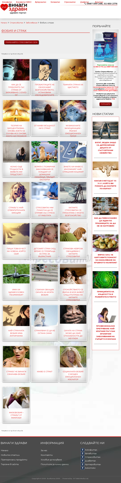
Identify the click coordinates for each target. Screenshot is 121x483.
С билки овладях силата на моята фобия (45, 292)
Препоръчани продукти (14, 459)
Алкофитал (7, 2)
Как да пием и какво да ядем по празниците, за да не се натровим (105, 222)
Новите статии (10, 455)
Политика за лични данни (55, 464)
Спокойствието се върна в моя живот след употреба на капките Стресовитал (73, 295)
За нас (44, 450)
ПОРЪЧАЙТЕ (105, 104)
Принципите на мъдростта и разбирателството (105, 294)
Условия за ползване (51, 459)
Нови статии (102, 114)
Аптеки (7, 6)
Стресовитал (70, 2)
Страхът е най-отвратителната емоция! (16, 210)
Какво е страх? (44, 372)
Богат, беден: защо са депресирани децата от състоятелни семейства (105, 147)
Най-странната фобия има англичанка (16, 333)
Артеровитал (40, 2)
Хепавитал (55, 2)
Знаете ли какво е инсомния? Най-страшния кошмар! (73, 169)
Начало (4, 23)
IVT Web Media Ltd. (81, 478)
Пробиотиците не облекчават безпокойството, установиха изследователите (44, 90)
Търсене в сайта (10, 464)
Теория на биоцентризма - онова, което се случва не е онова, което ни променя (16, 131)
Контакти (21, 6)
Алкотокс (99, 2)
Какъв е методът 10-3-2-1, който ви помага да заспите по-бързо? (105, 185)
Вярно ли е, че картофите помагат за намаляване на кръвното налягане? (105, 259)
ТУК (113, 99)
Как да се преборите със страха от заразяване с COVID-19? (16, 90)
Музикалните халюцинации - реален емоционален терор (73, 131)
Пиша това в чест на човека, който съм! (16, 251)
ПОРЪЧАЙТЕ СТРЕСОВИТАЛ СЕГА (21, 42)
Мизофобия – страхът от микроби (16, 415)
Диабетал (84, 2)
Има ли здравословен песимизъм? (16, 292)
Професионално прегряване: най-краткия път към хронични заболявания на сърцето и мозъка (105, 332)
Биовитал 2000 (53, 478)
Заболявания (31, 23)
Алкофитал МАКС (24, 2)
